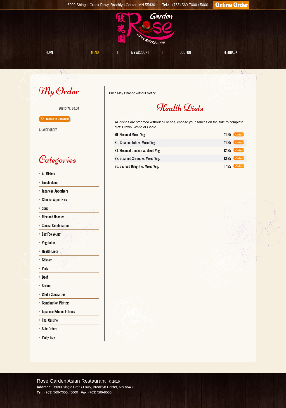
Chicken (47, 260)
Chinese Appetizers (54, 199)
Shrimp (47, 285)
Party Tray (48, 337)
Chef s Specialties (53, 294)
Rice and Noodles (53, 217)
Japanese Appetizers (55, 191)
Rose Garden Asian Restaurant (71, 381)
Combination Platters (56, 303)
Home (50, 52)
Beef (45, 277)
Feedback (230, 52)
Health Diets (50, 251)
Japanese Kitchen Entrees (58, 311)
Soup (45, 208)
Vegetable (48, 242)
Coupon (185, 52)
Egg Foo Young (51, 234)
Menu (95, 52)
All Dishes (48, 173)
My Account (140, 52)
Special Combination (55, 225)
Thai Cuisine (50, 320)
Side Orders (49, 328)
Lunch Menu (50, 182)
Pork (45, 268)
